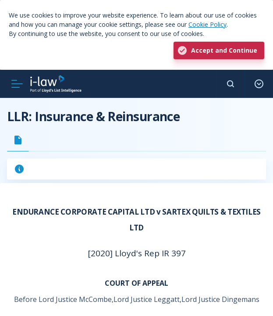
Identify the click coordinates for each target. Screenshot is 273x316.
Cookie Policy (207, 24)
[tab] (18, 140)
